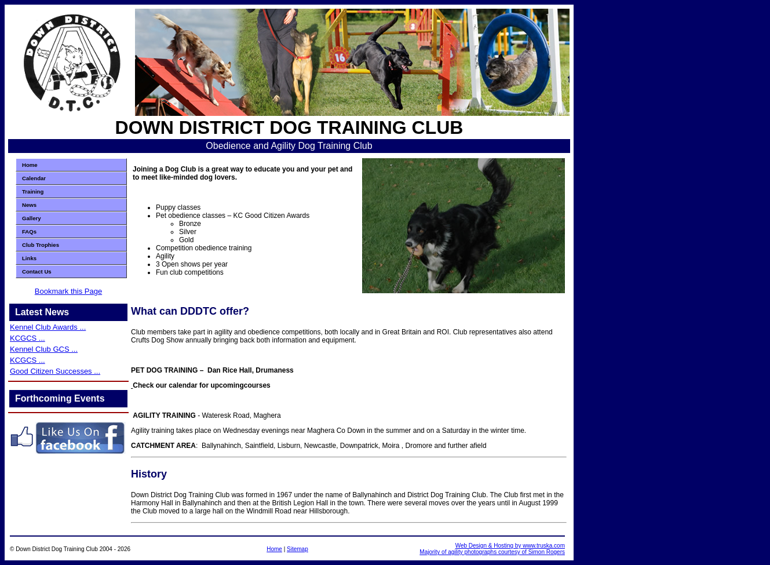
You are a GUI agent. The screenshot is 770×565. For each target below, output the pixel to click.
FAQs (29, 231)
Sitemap (297, 549)
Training (32, 191)
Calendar (34, 178)
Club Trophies (40, 245)
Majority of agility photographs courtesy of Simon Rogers (492, 552)
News (29, 205)
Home (30, 165)
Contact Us (37, 271)
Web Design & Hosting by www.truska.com (510, 545)
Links (29, 258)
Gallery (31, 218)
